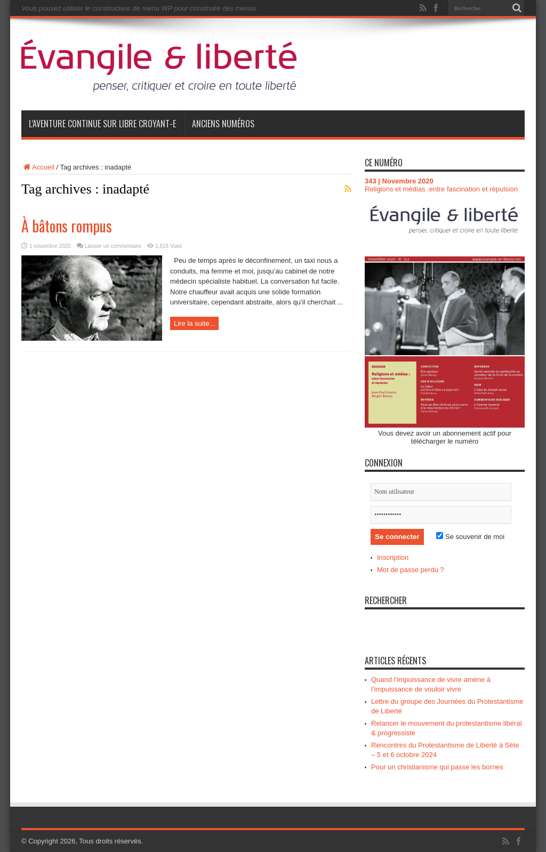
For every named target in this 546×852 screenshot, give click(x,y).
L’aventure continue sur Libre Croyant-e (102, 123)
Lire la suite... (194, 323)
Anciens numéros (223, 123)
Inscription (392, 557)
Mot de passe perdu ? (410, 570)
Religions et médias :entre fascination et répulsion (441, 189)
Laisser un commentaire (113, 246)
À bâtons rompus (66, 226)
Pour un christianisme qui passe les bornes (437, 767)
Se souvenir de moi (470, 537)
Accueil (37, 167)
